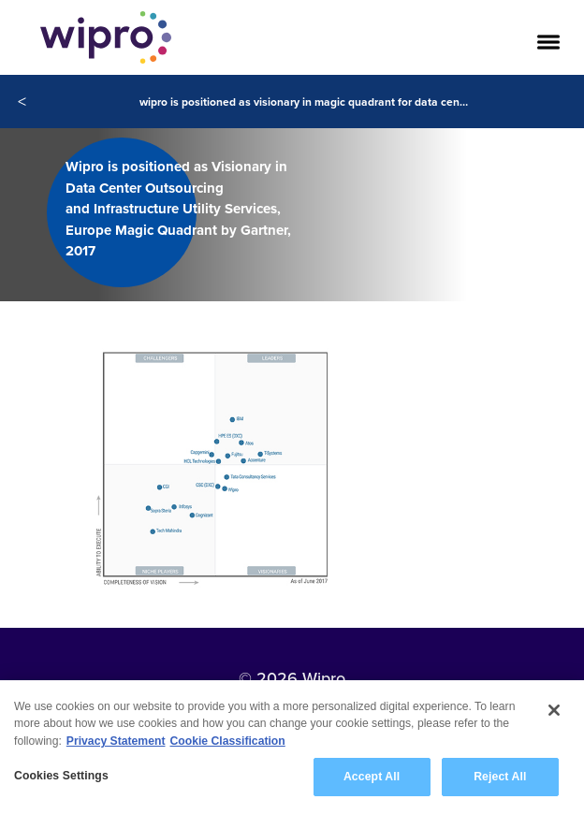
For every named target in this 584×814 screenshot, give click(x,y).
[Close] (554, 713)
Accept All (371, 780)
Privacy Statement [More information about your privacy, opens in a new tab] (116, 743)
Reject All (500, 780)
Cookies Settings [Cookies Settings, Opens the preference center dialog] (61, 779)
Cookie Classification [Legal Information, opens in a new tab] (227, 743)
